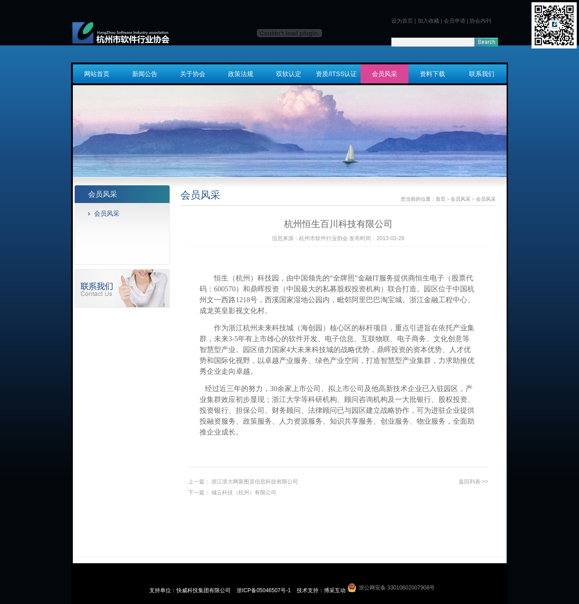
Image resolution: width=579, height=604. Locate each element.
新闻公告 (144, 73)
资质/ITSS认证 (336, 73)
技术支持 (307, 590)
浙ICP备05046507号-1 (264, 590)
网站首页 (96, 73)
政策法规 (240, 73)
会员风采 (384, 73)
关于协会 (192, 73)
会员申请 (454, 21)
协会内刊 (480, 21)
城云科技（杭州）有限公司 (243, 492)
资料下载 (432, 73)
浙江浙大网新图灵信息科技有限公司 (254, 481)
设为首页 (402, 21)
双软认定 (288, 73)
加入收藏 (428, 21)
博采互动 (335, 590)
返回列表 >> (473, 481)
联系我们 (481, 73)
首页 (441, 199)
